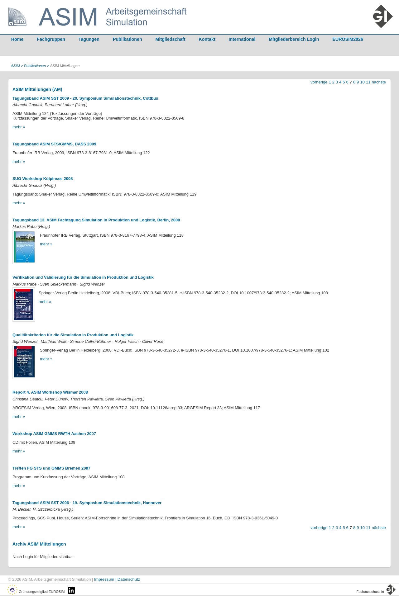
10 (362, 82)
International (242, 39)
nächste (379, 82)
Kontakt (207, 39)
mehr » (18, 127)
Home (17, 39)
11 (368, 82)
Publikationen (127, 39)
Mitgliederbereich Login (294, 39)
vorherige (318, 82)
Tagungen (89, 39)
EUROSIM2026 (347, 39)
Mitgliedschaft (170, 39)
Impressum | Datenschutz (117, 579)
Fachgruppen (51, 39)
